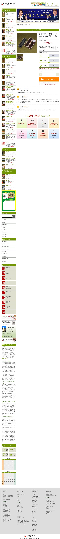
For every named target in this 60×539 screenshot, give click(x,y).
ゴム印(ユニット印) (6, 520)
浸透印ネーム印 (20, 491)
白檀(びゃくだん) (34, 524)
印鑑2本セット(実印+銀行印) (8, 495)
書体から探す (4, 231)
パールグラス (34, 529)
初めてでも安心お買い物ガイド (51, 503)
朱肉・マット (19, 499)
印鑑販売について (5, 258)
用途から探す (4, 234)
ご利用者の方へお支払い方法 (51, 504)
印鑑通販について (5, 261)
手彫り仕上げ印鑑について (35, 496)
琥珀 (32, 520)
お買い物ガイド (7, 450)
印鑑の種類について (5, 248)
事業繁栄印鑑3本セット (7, 516)
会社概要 (14, 454)
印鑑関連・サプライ (27, 24)
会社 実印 (5, 502)
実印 (4, 491)
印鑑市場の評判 (4, 253)
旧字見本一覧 (34, 501)
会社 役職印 (5, 506)
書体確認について (35, 500)
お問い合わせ (48, 513)
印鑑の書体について (5, 246)
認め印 (4, 494)
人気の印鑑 (4, 219)
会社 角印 (5, 505)
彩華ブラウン (34, 512)
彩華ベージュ (34, 514)
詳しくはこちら (5, 358)
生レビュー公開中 (8, 196)
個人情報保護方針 (49, 511)
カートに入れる (49, 79)
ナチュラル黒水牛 (35, 525)
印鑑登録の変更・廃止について (51, 495)
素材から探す (4, 224)
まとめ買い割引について (50, 501)
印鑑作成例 (4, 251)
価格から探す (4, 227)
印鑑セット (4, 222)
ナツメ (33, 526)
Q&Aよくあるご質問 (49, 506)
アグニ (33, 515)
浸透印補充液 (19, 500)
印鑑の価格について (5, 244)
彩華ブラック (34, 511)
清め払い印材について (35, 507)
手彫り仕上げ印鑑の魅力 (36, 497)
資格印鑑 (4, 521)
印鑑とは (46, 490)
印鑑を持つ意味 (48, 491)
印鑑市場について (20, 517)
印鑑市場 (31, 538)
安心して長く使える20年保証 (22, 520)
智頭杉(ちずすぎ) (34, 521)
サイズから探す (4, 229)
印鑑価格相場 (34, 491)
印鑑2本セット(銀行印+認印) (8, 496)
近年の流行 (33, 494)
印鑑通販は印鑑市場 (20, 24)
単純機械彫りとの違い (35, 499)
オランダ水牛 (34, 519)
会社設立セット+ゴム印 (7, 519)
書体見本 (33, 502)
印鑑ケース (19, 497)
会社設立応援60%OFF (49, 499)
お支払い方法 (14, 450)
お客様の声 (47, 507)
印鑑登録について (5, 256)
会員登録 (19, 516)
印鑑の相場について (34, 490)
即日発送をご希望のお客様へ (22, 524)
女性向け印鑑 (4, 236)
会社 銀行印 (5, 504)
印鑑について (4, 241)
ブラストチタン (34, 530)
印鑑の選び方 (34, 506)
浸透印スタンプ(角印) (21, 494)
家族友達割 (47, 500)
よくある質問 (7, 454)
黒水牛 (33, 517)
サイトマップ (48, 512)
